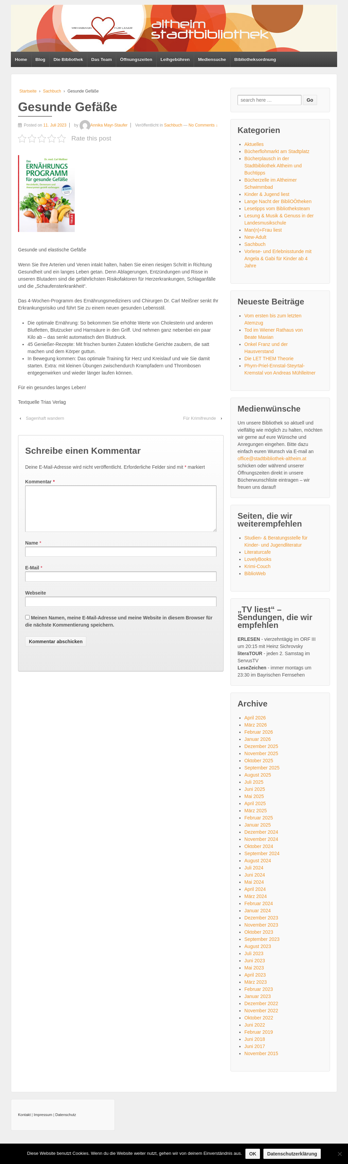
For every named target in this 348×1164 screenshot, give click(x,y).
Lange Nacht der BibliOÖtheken (278, 201)
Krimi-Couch (257, 566)
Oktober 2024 (258, 846)
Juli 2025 (253, 782)
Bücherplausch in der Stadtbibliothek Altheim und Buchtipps (273, 166)
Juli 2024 (253, 867)
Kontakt (24, 1115)
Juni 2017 (254, 1046)
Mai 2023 (254, 967)
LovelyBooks (257, 559)
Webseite (35, 601)
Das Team (101, 59)
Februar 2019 (258, 1032)
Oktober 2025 (258, 760)
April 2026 (255, 717)
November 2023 (261, 925)
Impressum (43, 1115)
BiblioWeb (255, 573)
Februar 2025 (258, 817)
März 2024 (255, 896)
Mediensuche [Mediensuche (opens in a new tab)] (212, 59)
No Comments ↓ (203, 125)
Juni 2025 (254, 789)
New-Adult (255, 237)
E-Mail (32, 576)
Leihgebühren (175, 59)
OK (252, 1154)
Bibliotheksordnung (255, 59)
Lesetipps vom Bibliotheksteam (277, 208)
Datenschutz (65, 1115)
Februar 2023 (258, 989)
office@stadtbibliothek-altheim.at (272, 458)
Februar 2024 (258, 903)
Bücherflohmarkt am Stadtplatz (276, 151)
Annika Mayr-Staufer (103, 125)
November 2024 (261, 839)
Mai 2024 (254, 882)
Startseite (28, 91)
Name (31, 551)
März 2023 (255, 982)
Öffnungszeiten (136, 59)
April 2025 (255, 803)
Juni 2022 (254, 1025)
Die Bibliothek (68, 59)
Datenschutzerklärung (292, 1154)
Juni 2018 (254, 1039)
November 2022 (261, 1010)
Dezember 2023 (261, 917)
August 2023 (257, 946)
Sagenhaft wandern (45, 418)
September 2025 (262, 767)
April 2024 (255, 889)
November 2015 (261, 1053)
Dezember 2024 (261, 832)
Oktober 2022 (258, 1017)
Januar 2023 (257, 996)
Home (21, 59)
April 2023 (255, 975)
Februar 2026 (258, 732)
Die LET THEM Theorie (269, 358)
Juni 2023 (254, 960)
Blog (40, 59)
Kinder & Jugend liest (266, 194)
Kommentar (40, 481)
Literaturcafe (257, 552)
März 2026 (255, 725)
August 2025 (257, 775)
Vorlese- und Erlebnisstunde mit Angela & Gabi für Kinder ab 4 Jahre (278, 258)
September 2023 (262, 939)
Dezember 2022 (261, 1003)
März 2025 (255, 810)
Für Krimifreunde (199, 418)
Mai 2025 (254, 796)
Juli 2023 (253, 953)
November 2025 (261, 753)
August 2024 (257, 860)
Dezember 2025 (261, 746)
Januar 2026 (257, 739)
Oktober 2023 (258, 932)
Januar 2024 (257, 910)
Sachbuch (52, 91)
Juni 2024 (254, 875)
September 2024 (262, 853)
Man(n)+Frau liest (263, 230)
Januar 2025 (257, 825)
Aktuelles (254, 144)
